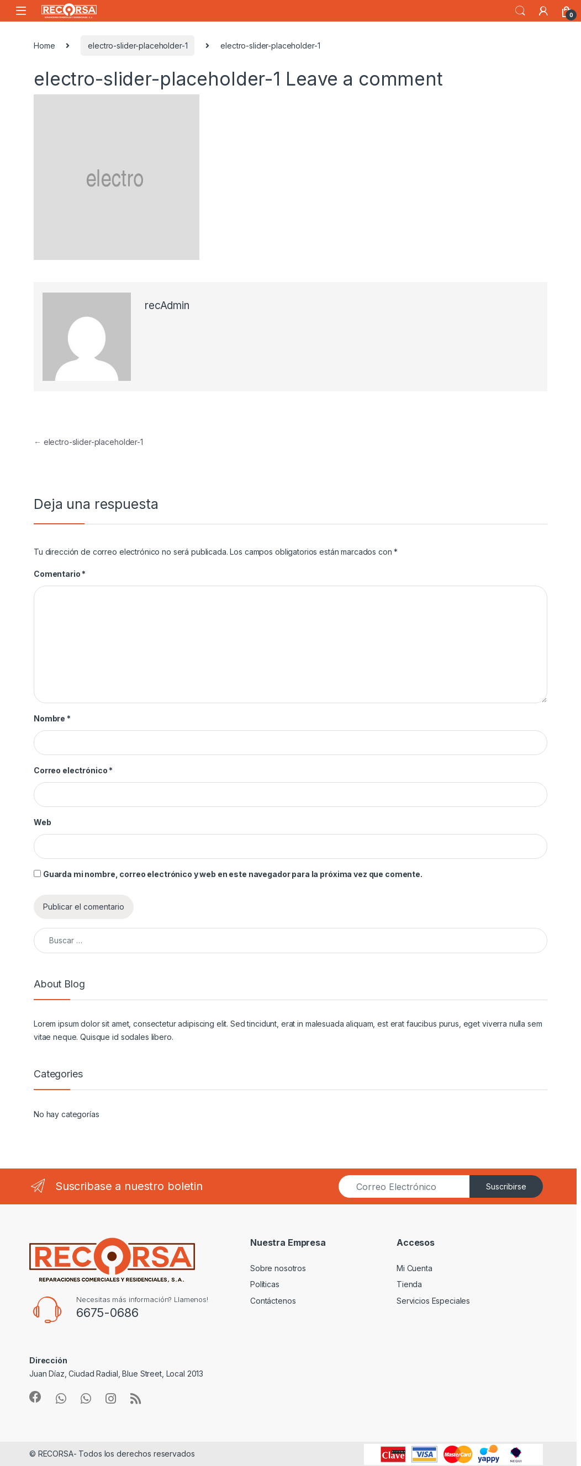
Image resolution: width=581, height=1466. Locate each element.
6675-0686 (107, 1312)
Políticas (264, 1284)
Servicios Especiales (433, 1300)
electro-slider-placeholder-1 (137, 45)
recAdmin (167, 305)
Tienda (409, 1284)
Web (42, 822)
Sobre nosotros (278, 1268)
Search (520, 11)
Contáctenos (272, 1300)
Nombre (52, 718)
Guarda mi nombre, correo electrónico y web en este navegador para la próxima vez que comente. (232, 874)
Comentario (60, 573)
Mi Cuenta (414, 1268)
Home (44, 45)
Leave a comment (364, 79)
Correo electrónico (73, 770)
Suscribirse (506, 1186)
